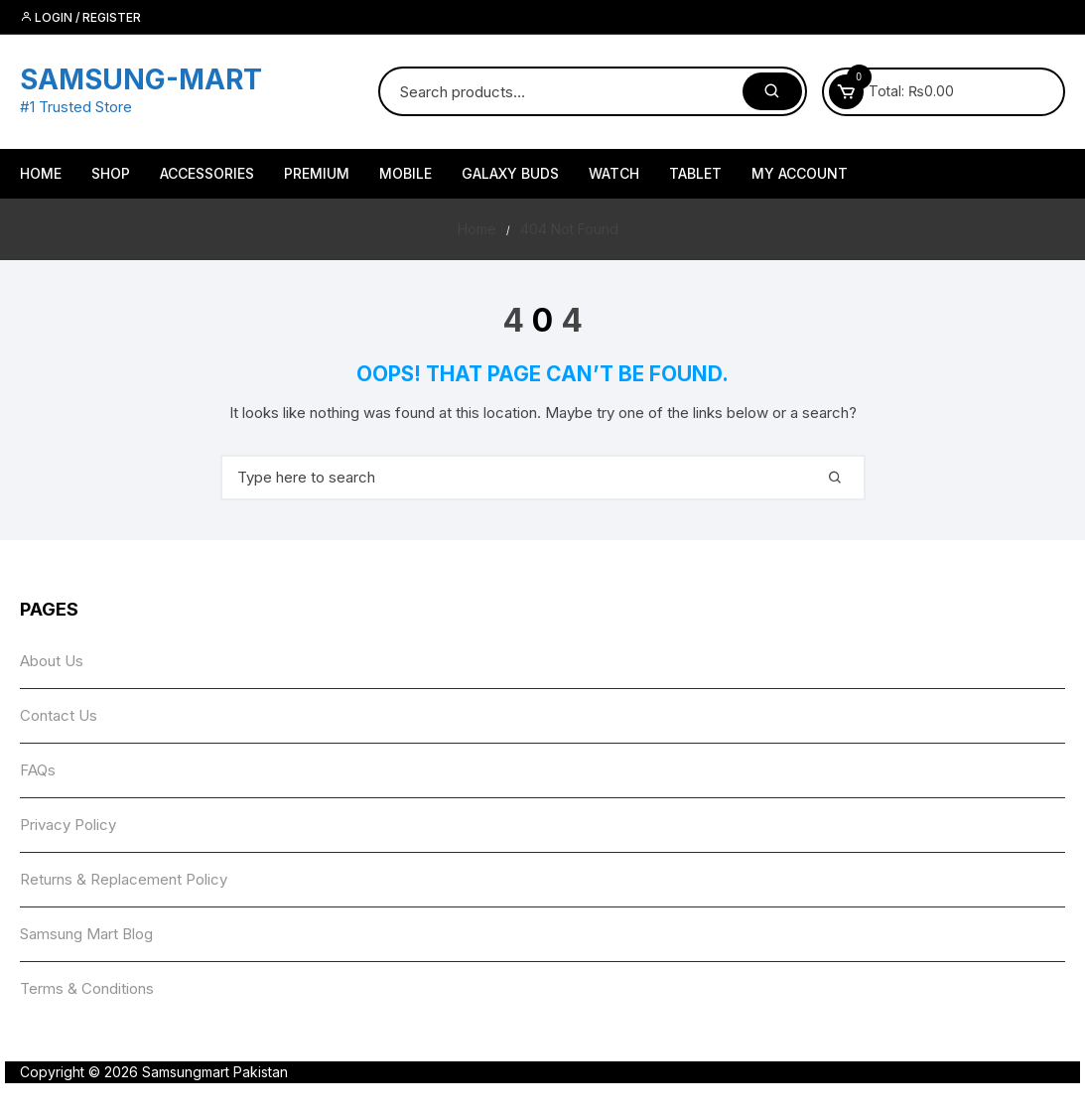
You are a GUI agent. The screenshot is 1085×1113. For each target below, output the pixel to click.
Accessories (207, 173)
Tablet (695, 173)
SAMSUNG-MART (141, 79)
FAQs (38, 770)
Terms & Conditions (87, 988)
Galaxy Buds (510, 173)
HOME (41, 173)
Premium (316, 173)
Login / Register (80, 17)
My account (799, 173)
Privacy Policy (68, 824)
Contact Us (58, 715)
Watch (614, 173)
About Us (51, 660)
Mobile (405, 173)
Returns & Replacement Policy (123, 879)
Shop (110, 173)
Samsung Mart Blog (86, 933)
